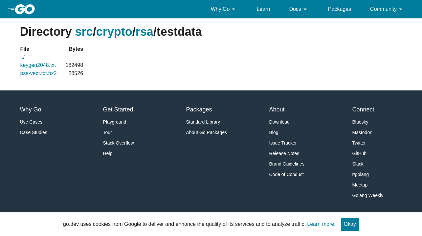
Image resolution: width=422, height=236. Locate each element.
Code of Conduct (286, 174)
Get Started (118, 109)
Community (387, 9)
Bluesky (360, 122)
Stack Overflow (118, 143)
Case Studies (33, 132)
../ (22, 57)
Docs (299, 9)
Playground (114, 122)
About (277, 109)
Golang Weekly (368, 195)
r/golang (360, 174)
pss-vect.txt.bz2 (38, 73)
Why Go (224, 9)
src (84, 31)
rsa (144, 31)
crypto (114, 31)
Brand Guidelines (286, 164)
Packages (339, 9)
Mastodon (362, 132)
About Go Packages (206, 132)
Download (279, 122)
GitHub (359, 153)
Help (108, 153)
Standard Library (203, 122)
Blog (273, 132)
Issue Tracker (283, 143)
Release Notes (284, 153)
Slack (358, 164)
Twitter (359, 143)
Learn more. (321, 224)
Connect (363, 109)
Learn (263, 9)
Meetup (360, 184)
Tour (107, 132)
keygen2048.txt (38, 65)
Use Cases (31, 122)
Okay (350, 224)
